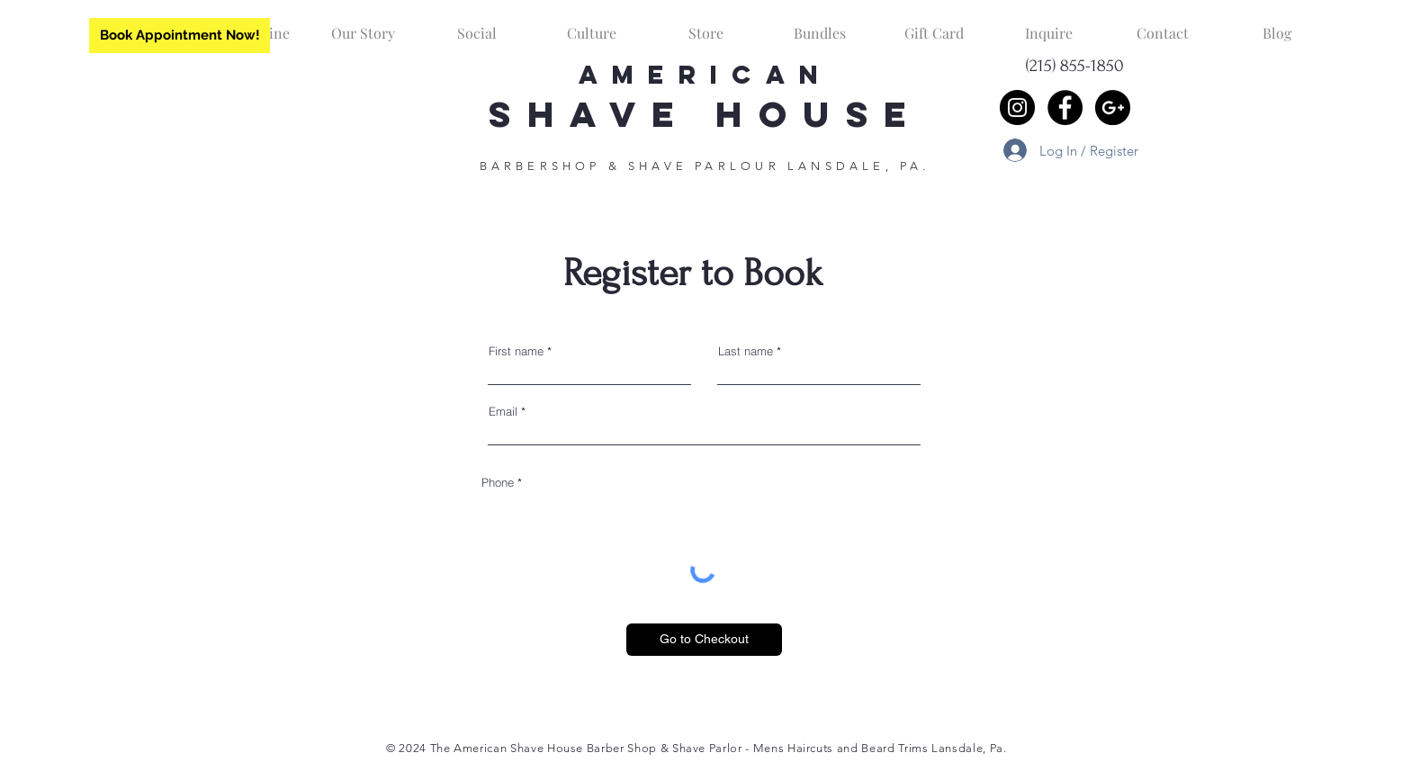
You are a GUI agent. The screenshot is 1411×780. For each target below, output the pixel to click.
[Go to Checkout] (704, 639)
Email (503, 411)
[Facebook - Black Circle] (1065, 107)
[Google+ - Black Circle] (1112, 107)
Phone (497, 483)
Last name (745, 351)
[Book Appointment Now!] (179, 35)
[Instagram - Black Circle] (1017, 107)
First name (516, 351)
